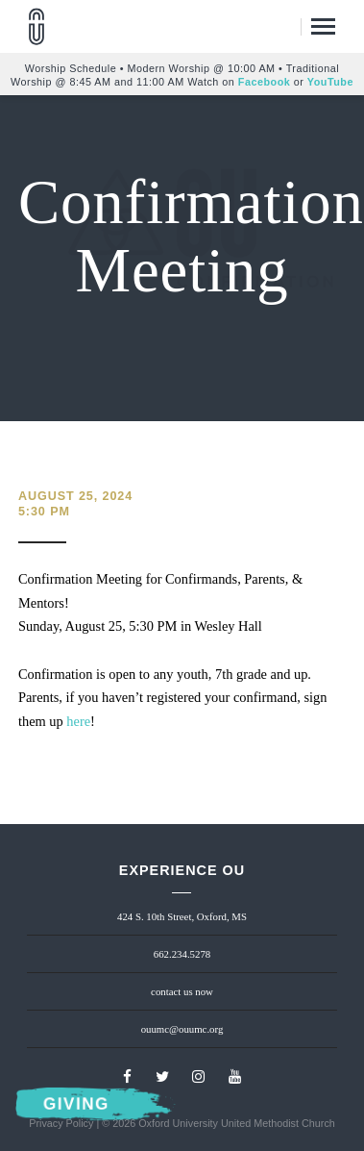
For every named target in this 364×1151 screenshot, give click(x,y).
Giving (76, 1104)
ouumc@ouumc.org (182, 1029)
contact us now (182, 991)
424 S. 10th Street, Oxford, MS (182, 916)
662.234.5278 (182, 954)
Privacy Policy (61, 1123)
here (78, 721)
